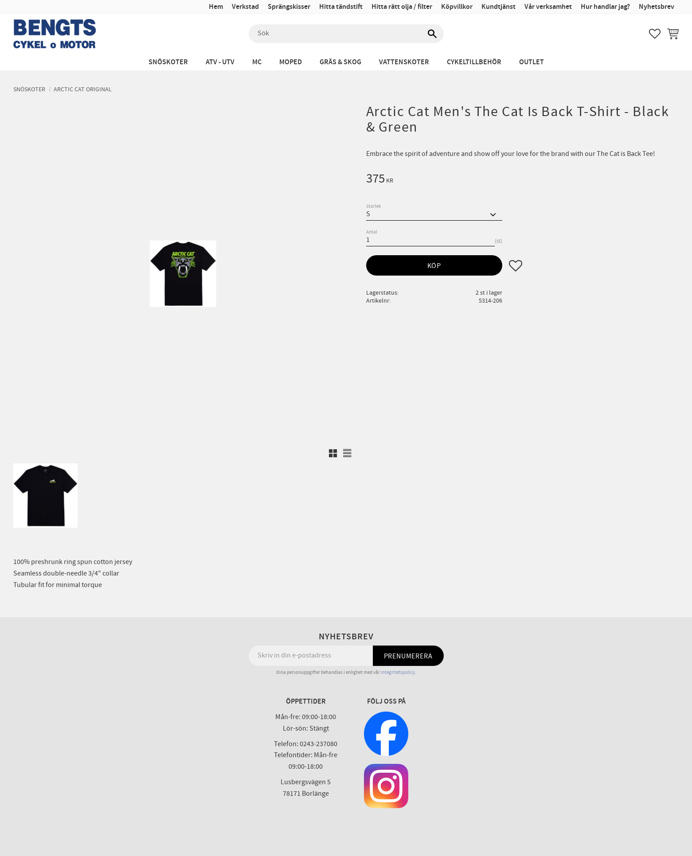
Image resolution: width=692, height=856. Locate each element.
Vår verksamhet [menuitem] (548, 7)
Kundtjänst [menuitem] (498, 7)
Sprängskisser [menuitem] (289, 7)
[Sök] (433, 33)
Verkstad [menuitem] (245, 7)
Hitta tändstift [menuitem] (341, 7)
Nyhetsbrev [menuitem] (656, 7)
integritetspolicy (398, 672)
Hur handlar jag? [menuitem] (605, 7)
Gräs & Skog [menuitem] (340, 62)
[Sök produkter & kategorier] (346, 33)
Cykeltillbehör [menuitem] (474, 62)
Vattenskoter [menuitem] (404, 62)
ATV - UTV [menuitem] (220, 62)
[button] (655, 33)
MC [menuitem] (257, 62)
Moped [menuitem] (290, 62)
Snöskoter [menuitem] (168, 62)
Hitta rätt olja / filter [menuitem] (401, 7)
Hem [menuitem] (216, 7)
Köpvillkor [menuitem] (457, 7)
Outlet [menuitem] (531, 62)
